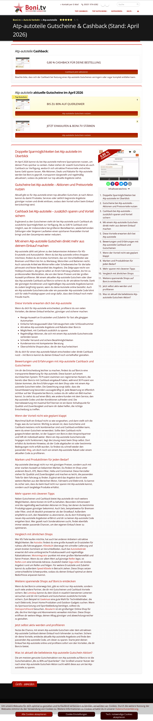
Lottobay (31, 595)
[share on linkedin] (125, 186)
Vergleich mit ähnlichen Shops (118, 276)
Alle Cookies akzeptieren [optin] (34, 714)
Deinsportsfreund (24, 612)
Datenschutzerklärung (126, 708)
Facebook (109, 4)
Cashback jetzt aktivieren (76, 72)
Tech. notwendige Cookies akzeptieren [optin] (119, 716)
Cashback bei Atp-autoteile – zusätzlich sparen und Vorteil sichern (117, 217)
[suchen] (137, 4)
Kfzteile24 (48, 548)
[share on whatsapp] (108, 186)
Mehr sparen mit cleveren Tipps (119, 271)
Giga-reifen (74, 564)
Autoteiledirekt (78, 551)
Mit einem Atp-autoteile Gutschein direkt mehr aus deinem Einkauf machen (120, 228)
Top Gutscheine (100, 11)
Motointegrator (40, 558)
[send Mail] (130, 186)
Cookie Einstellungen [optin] (76, 714)
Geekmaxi (45, 602)
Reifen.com (20, 564)
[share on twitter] (121, 186)
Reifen (72, 561)
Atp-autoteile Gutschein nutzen (76, 116)
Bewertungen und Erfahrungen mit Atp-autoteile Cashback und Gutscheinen (120, 248)
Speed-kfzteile (44, 571)
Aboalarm (50, 612)
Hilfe (129, 11)
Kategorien (117, 11)
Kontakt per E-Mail (75, 4)
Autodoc (38, 545)
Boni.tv (17, 19)
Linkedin (113, 4)
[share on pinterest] (117, 186)
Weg (29, 452)
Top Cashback (81, 11)
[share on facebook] (112, 186)
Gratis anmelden (24, 687)
